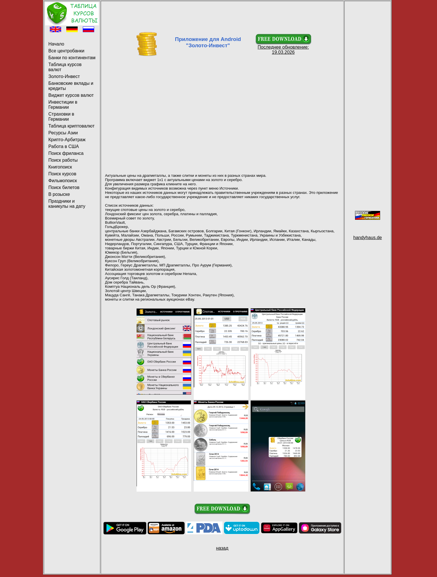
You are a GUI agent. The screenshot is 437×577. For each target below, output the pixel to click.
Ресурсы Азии (63, 132)
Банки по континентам (71, 57)
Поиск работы (63, 160)
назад (222, 548)
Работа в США (63, 146)
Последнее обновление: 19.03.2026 (283, 48)
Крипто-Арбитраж (67, 139)
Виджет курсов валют (71, 95)
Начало (56, 44)
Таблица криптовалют (71, 126)
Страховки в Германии (61, 117)
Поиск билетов (63, 187)
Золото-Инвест (64, 76)
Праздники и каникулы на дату (66, 204)
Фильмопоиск (62, 180)
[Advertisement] (222, 15)
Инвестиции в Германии (62, 105)
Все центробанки (66, 50)
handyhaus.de (367, 237)
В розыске (59, 194)
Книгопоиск (60, 167)
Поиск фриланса (66, 153)
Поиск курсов (62, 173)
